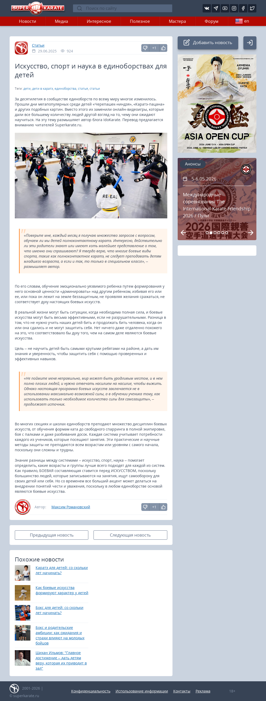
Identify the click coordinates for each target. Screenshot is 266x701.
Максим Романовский (70, 506)
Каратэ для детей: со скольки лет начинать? (62, 570)
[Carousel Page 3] (215, 232)
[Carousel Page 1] (207, 232)
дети (27, 88)
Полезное (140, 21)
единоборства (65, 88)
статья (83, 88)
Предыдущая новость (52, 535)
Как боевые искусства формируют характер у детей (62, 590)
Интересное (99, 21)
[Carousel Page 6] (226, 232)
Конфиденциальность (90, 691)
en (242, 21)
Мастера (177, 21)
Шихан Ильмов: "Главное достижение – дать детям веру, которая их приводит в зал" (61, 660)
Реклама (203, 691)
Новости (27, 21)
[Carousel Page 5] (222, 232)
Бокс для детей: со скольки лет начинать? (59, 610)
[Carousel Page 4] (218, 232)
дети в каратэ (42, 88)
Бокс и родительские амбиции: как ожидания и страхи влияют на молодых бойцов (60, 635)
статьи (95, 88)
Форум (211, 21)
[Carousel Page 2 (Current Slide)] (211, 232)
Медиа (61, 21)
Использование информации (142, 691)
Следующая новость (130, 535)
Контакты (181, 691)
